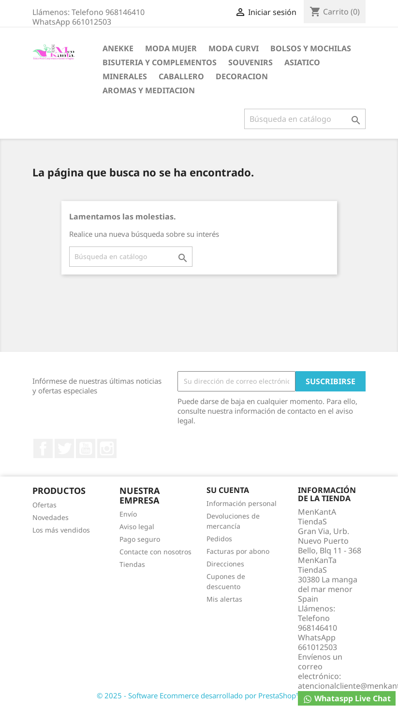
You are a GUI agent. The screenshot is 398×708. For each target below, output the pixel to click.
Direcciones (225, 563)
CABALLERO (181, 76)
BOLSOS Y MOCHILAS (310, 48)
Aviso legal (136, 526)
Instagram (107, 448)
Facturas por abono (237, 551)
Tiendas (132, 564)
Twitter (64, 448)
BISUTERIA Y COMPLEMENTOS (160, 62)
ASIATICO (302, 62)
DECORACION (242, 76)
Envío (128, 514)
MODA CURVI (233, 48)
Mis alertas (224, 599)
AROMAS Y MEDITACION (149, 90)
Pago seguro (139, 539)
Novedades (50, 517)
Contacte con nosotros (155, 551)
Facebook (43, 448)
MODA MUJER (171, 48)
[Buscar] (305, 119)
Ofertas (44, 504)
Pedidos (219, 538)
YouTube (85, 448)
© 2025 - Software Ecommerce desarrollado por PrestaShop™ (199, 695)
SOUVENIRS (250, 62)
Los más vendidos (61, 530)
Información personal (241, 503)
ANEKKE (118, 48)
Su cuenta (227, 490)
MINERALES (125, 76)
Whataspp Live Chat (347, 698)
